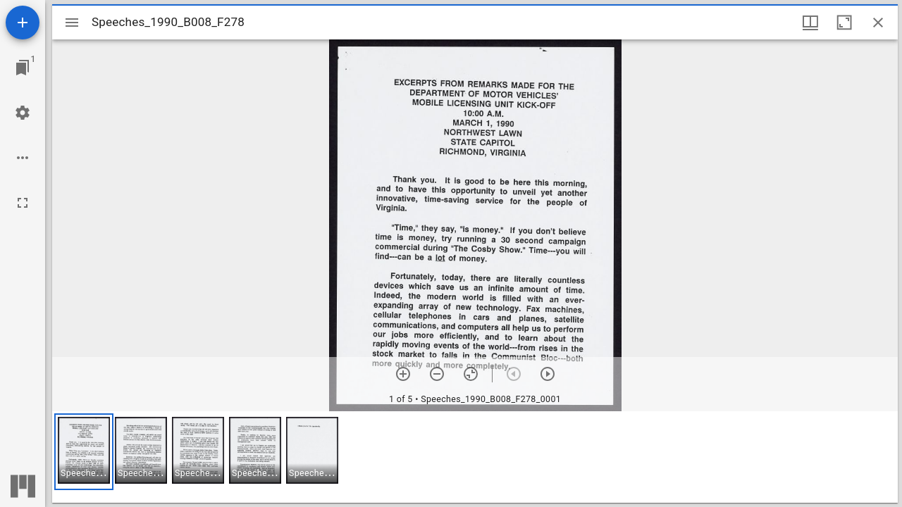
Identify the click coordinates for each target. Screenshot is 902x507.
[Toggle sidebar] (72, 22)
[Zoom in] (403, 374)
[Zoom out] (437, 374)
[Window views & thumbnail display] (810, 22)
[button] (84, 452)
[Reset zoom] (471, 374)
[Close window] (878, 22)
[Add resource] (22, 22)
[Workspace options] (22, 158)
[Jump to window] (22, 67)
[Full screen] (22, 203)
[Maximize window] (844, 22)
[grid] (475, 457)
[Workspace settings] (22, 113)
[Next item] (547, 374)
